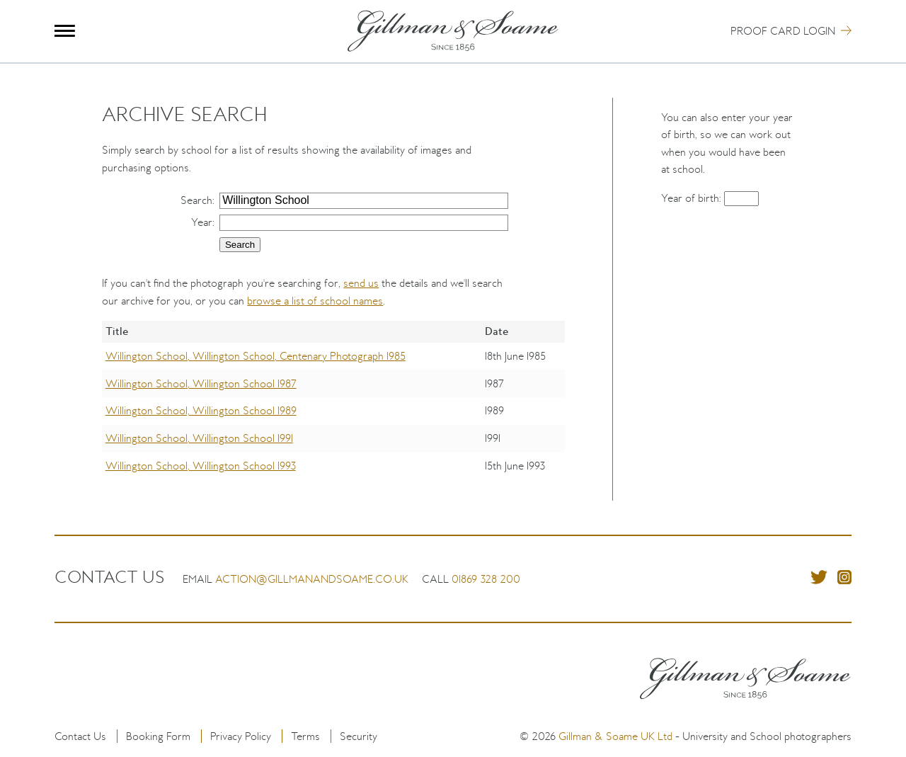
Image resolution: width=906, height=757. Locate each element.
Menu (65, 31)
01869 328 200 (486, 579)
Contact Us (80, 736)
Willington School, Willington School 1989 (201, 410)
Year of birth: (692, 198)
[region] (333, 410)
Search (196, 200)
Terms (305, 736)
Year (201, 222)
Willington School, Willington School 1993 (200, 465)
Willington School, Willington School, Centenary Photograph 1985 (255, 356)
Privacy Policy (240, 736)
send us (361, 283)
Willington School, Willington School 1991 (199, 438)
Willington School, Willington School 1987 (201, 383)
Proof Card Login (782, 31)
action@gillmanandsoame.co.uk (311, 579)
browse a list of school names (315, 300)
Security (358, 736)
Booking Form (158, 736)
